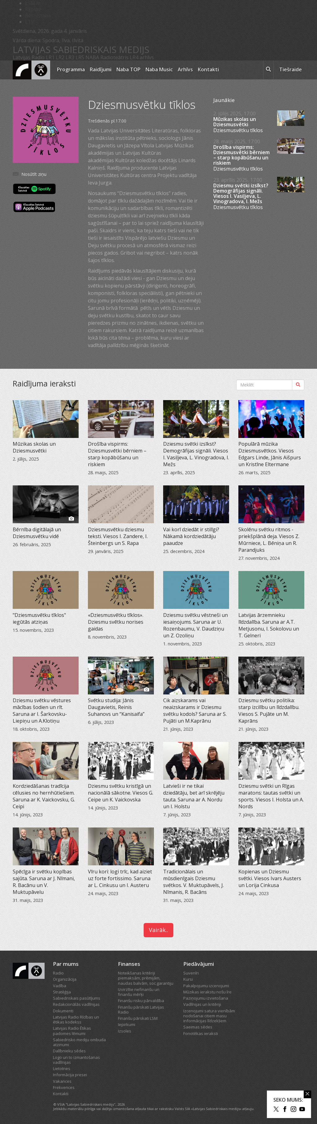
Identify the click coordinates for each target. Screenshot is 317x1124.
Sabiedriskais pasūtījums (76, 998)
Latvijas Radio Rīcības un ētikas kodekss (76, 1019)
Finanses (129, 963)
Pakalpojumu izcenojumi (206, 985)
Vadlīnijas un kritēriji (202, 1004)
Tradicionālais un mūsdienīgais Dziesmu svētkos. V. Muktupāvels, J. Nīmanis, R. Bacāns (193, 881)
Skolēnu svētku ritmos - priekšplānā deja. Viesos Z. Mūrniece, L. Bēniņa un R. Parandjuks (268, 539)
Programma (71, 69)
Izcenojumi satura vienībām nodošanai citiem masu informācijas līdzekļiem (209, 1016)
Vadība (59, 985)
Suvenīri (191, 973)
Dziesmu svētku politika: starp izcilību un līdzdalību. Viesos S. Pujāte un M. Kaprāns (268, 710)
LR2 (60, 57)
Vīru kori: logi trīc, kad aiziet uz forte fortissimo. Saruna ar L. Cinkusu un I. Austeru (120, 878)
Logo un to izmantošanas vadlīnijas (76, 1060)
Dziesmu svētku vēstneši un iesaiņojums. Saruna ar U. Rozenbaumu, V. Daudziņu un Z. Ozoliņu (195, 625)
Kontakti (208, 69)
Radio (58, 973)
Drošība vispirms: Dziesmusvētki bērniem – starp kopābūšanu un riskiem (241, 155)
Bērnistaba (38, 15)
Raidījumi (100, 69)
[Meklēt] (298, 385)
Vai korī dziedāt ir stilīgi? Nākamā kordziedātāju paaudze (191, 536)
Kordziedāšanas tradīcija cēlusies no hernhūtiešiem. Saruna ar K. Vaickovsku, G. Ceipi (44, 796)
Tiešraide (290, 69)
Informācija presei (70, 1074)
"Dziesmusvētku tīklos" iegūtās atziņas (39, 618)
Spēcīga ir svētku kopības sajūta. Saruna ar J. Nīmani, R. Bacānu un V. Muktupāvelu (44, 881)
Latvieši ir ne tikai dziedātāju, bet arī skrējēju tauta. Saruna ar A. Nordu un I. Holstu (193, 796)
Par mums (66, 963)
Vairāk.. (158, 930)
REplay (33, 9)
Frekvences (64, 1087)
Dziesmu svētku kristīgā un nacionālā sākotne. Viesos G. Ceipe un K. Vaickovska (120, 793)
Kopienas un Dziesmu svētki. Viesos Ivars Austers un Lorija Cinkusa (269, 878)
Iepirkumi (126, 1024)
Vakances (62, 1081)
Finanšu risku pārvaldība (141, 1000)
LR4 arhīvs (142, 57)
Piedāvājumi (198, 963)
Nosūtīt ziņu (33, 174)
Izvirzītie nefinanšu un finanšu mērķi (138, 992)
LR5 (80, 57)
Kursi (188, 979)
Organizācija (64, 979)
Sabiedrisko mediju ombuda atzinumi (79, 1042)
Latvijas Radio (29, 57)
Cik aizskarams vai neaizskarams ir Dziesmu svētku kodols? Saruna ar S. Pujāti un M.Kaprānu (195, 710)
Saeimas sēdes (197, 1027)
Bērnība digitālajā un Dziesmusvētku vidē (37, 533)
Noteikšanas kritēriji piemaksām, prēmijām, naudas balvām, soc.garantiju (145, 978)
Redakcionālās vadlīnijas (76, 1004)
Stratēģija (62, 992)
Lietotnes (61, 1068)
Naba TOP (128, 69)
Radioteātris (114, 57)
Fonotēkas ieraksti (200, 1033)
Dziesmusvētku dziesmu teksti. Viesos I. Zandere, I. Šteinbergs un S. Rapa (118, 536)
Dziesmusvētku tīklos (238, 130)
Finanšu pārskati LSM (138, 1018)
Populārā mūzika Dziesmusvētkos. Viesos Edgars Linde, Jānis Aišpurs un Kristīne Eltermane (269, 454)
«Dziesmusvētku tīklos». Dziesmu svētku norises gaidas (115, 622)
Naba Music (159, 69)
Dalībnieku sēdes (69, 1051)
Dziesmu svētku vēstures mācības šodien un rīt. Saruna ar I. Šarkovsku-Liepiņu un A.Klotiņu (42, 710)
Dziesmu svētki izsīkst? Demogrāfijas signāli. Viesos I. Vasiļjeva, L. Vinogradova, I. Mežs (240, 193)
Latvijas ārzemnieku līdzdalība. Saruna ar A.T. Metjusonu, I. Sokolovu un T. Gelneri (268, 625)
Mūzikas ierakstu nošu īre (207, 992)
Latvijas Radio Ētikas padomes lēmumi (72, 1030)
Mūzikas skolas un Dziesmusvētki (234, 122)
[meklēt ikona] (268, 70)
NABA (92, 57)
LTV (29, 21)
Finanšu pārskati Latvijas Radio (141, 1009)
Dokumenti (63, 1011)
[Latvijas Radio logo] (31, 69)
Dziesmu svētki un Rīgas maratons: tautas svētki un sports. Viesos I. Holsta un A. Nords (271, 796)
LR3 (70, 57)
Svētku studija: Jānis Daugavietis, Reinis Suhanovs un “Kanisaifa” (116, 707)
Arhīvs (185, 69)
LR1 (50, 57)
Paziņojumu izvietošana (205, 998)
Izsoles (124, 1031)
